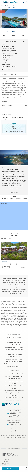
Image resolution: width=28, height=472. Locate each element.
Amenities (4, 110)
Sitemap (20, 439)
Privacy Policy (21, 437)
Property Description (8, 74)
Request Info (10, 468)
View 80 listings (14, 192)
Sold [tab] (10, 238)
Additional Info (6, 105)
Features (4, 101)
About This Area (14, 188)
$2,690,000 (5, 262)
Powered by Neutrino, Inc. (9, 437)
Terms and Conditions (11, 439)
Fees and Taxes (6, 114)
